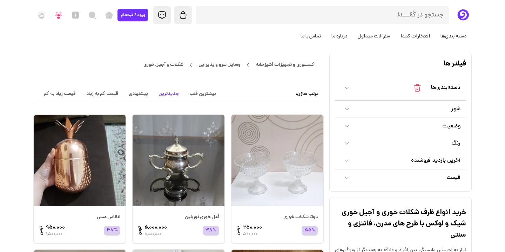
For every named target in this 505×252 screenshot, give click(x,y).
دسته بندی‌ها (453, 36)
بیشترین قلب (202, 94)
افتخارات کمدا (415, 36)
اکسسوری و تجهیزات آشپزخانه (285, 64)
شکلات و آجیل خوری (163, 64)
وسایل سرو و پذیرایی (219, 64)
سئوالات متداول (373, 36)
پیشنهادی (138, 94)
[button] (400, 87)
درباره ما (339, 36)
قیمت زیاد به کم (60, 94)
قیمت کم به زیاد (102, 94)
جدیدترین (168, 94)
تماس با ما (310, 36)
